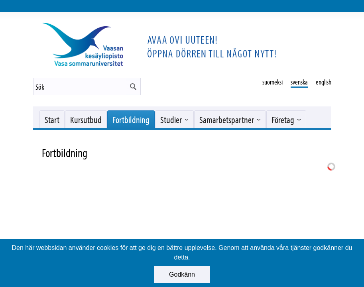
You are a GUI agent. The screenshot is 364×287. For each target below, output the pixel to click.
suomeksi (272, 81)
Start (52, 120)
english (323, 81)
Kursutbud (86, 120)
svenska (299, 81)
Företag (283, 120)
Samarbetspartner (226, 120)
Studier (171, 120)
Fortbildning (131, 120)
